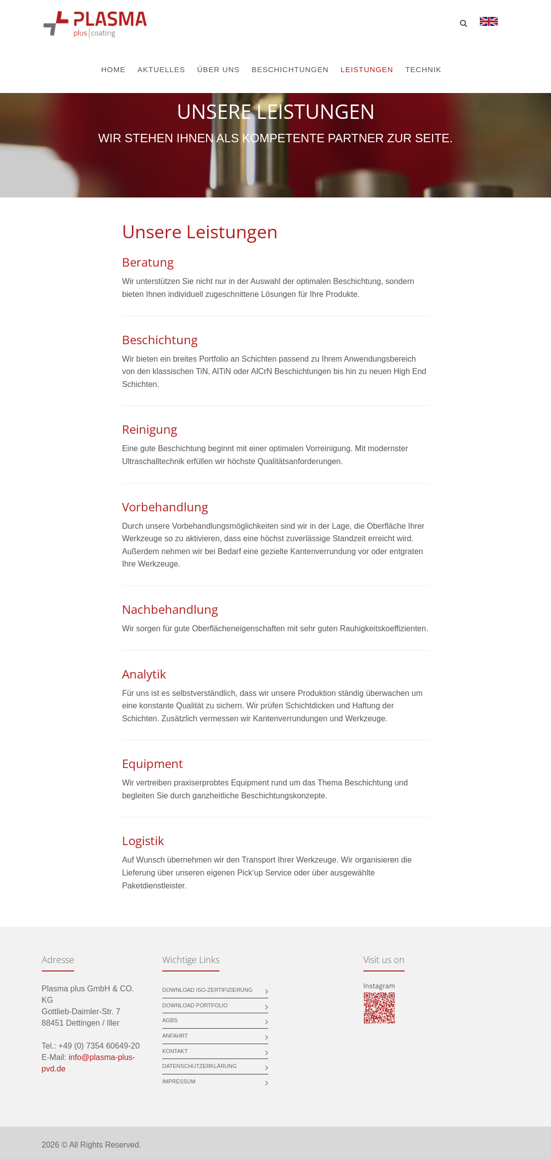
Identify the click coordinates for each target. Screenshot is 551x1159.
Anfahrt (175, 1036)
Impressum (179, 1081)
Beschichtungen (290, 69)
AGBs (170, 1020)
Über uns (218, 69)
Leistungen (366, 69)
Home (113, 69)
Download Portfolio (194, 1005)
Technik (423, 69)
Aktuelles (161, 69)
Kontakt (175, 1051)
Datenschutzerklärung (199, 1066)
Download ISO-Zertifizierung (207, 990)
